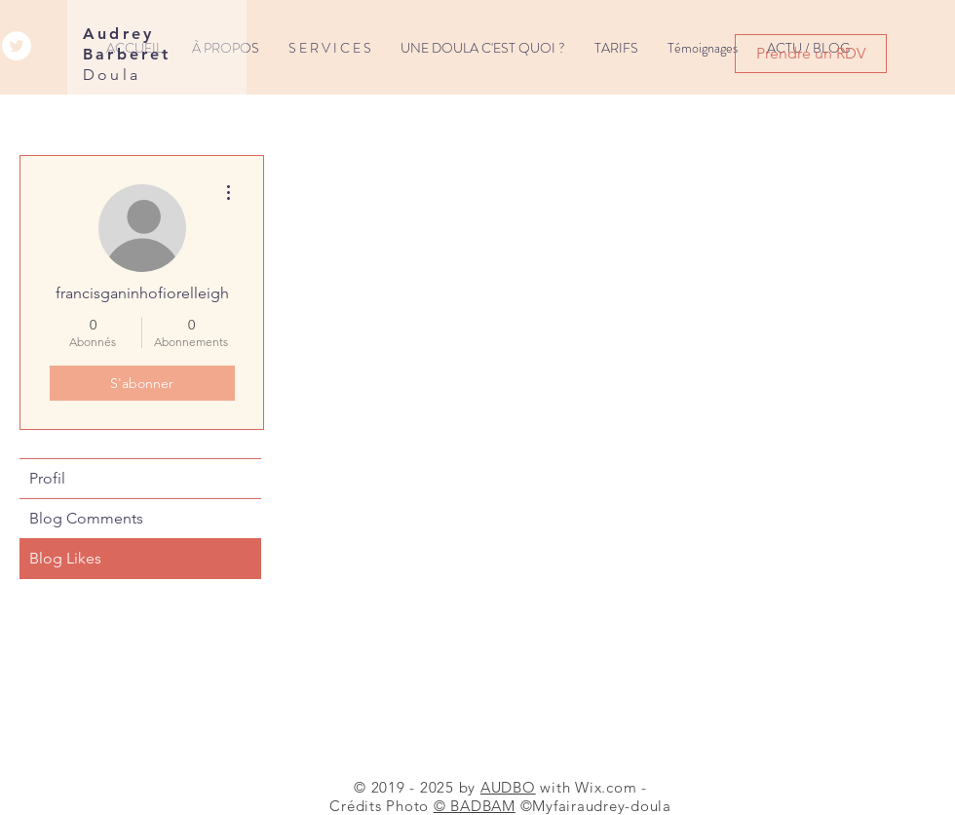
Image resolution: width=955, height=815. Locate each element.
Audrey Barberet (127, 43)
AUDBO (508, 787)
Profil (47, 478)
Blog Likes (65, 558)
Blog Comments (86, 518)
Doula (111, 74)
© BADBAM (475, 805)
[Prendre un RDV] (811, 53)
